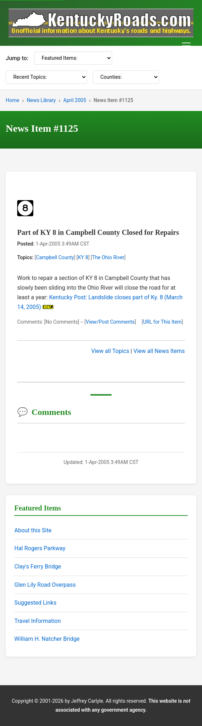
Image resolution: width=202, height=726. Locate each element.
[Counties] (126, 77)
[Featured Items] (73, 58)
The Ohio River (108, 257)
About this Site (33, 530)
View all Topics (110, 351)
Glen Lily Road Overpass (45, 584)
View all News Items (159, 351)
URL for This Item (162, 322)
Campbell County (55, 257)
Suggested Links (35, 602)
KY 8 (83, 257)
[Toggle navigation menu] (186, 46)
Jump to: (17, 58)
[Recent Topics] (46, 77)
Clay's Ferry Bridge (37, 566)
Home (12, 100)
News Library (41, 100)
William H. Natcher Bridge (47, 638)
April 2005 (74, 100)
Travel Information (37, 621)
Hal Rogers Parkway (40, 548)
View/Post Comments (110, 322)
